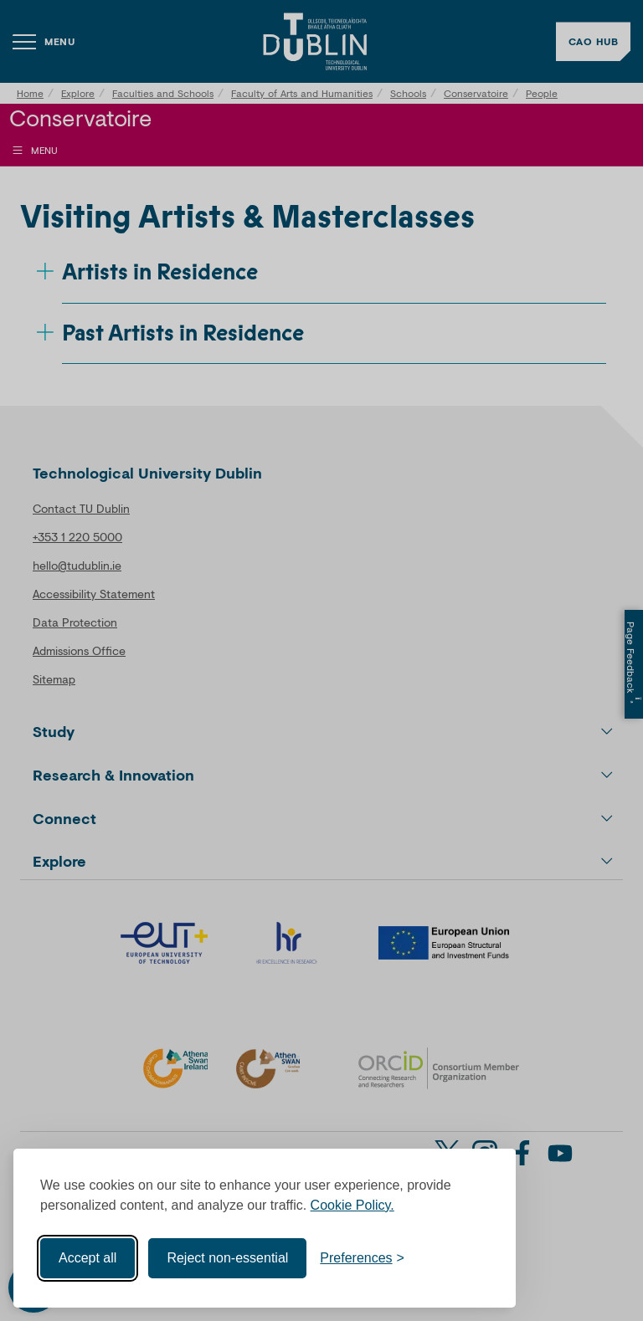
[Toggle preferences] (362, 1258)
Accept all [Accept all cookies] (87, 1258)
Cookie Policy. (352, 1205)
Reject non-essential (227, 1258)
